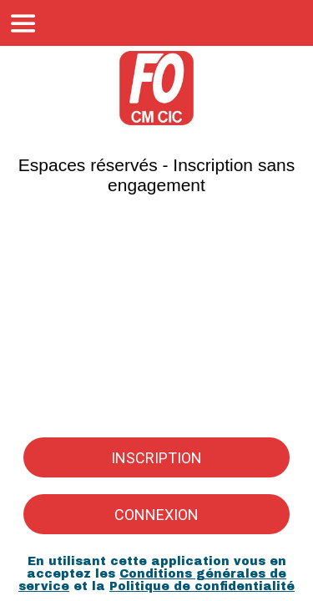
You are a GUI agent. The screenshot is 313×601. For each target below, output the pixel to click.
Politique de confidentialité (202, 586)
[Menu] (23, 23)
